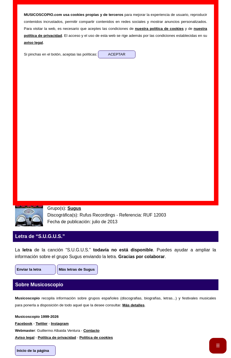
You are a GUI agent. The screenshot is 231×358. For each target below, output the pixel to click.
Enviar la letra (29, 269)
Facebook (23, 323)
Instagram (60, 323)
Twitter (42, 323)
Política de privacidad (57, 337)
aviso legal (33, 42)
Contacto (91, 330)
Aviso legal (25, 337)
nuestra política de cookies (159, 29)
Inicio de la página (33, 351)
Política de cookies (96, 337)
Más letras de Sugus (77, 269)
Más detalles (133, 305)
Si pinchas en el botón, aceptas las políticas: (61, 54)
